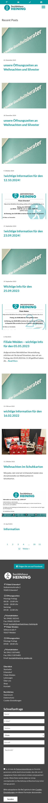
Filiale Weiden (9, 675)
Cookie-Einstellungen (12, 700)
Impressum (8, 695)
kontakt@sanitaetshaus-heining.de (23, 624)
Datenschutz (9, 697)
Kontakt (7, 686)
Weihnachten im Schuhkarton (23, 466)
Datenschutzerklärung (23, 769)
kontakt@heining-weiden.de (20, 658)
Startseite (8, 669)
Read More (13, 361)
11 (40, 544)
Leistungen (8, 678)
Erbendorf (8, 672)
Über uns (7, 680)
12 (19, 548)
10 (34, 544)
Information (12, 529)
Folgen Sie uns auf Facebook (29, 566)
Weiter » (26, 548)
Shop (6, 683)
